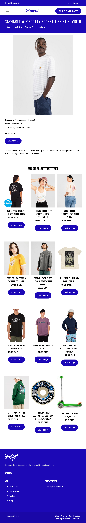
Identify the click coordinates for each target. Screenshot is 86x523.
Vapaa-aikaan (21, 120)
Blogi (11, 500)
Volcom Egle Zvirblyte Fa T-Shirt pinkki (69, 214)
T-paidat (31, 120)
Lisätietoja (13, 141)
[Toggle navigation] (8, 11)
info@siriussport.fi (74, 3)
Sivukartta (76, 519)
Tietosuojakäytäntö (62, 519)
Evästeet (76, 516)
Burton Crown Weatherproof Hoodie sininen (70, 348)
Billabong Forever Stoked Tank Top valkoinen (43, 214)
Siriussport (13, 486)
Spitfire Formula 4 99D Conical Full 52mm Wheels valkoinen (43, 415)
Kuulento (13, 496)
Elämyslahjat (14, 491)
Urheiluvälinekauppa (68, 11)
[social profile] (21, 3)
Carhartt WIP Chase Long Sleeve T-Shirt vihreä (43, 281)
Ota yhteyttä (66, 516)
